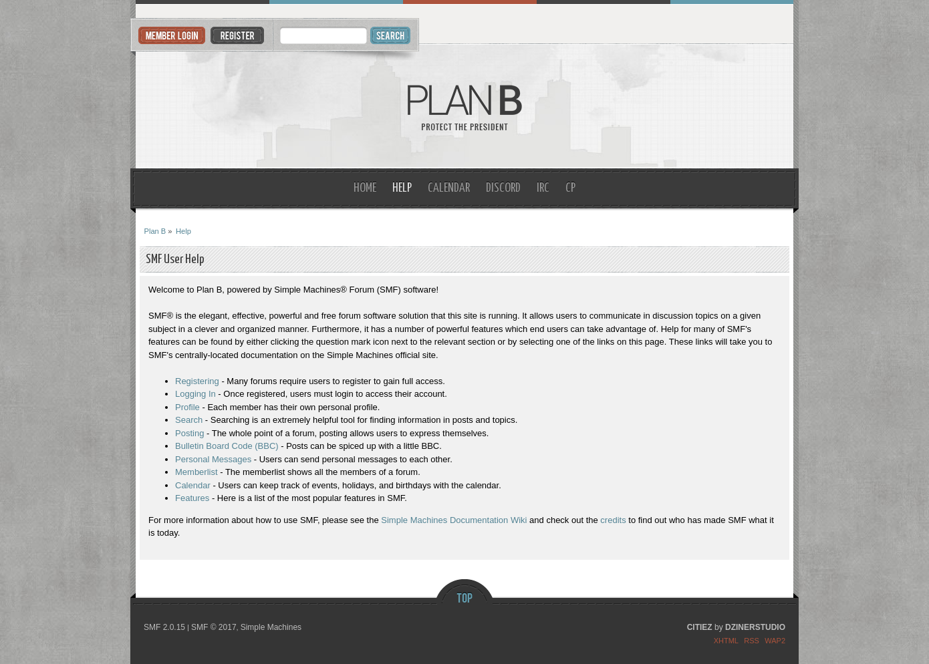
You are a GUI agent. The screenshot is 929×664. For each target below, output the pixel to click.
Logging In (195, 394)
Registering (197, 381)
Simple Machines (271, 627)
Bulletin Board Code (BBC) (227, 446)
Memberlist (196, 472)
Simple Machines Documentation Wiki (454, 520)
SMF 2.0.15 (164, 627)
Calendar (193, 485)
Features (192, 498)
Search (189, 420)
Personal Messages (213, 459)
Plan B (465, 106)
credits (613, 520)
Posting (189, 433)
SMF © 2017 (214, 627)
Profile (187, 407)
